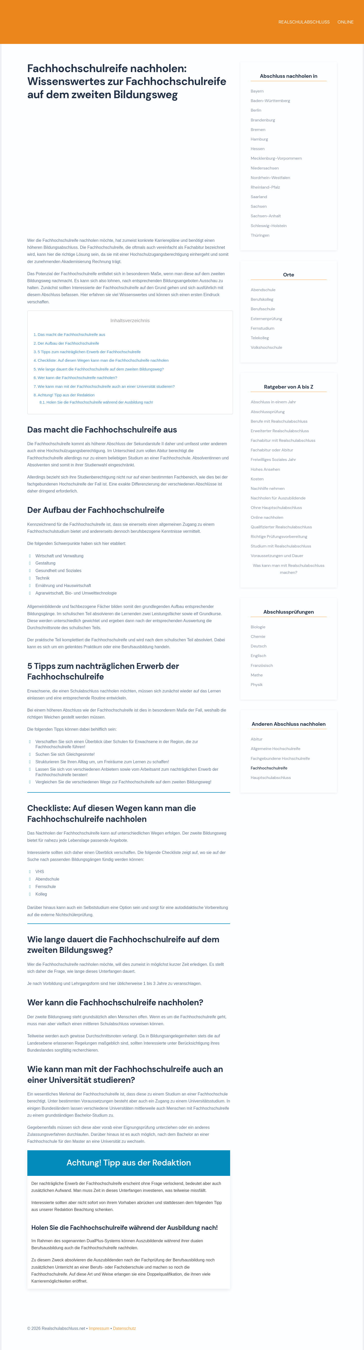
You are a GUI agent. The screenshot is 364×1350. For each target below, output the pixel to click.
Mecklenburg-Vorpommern (276, 158)
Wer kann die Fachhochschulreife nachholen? (77, 377)
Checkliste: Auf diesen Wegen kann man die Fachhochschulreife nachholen (103, 360)
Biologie (258, 627)
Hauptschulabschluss (271, 777)
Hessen (257, 148)
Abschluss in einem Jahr (273, 402)
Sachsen (259, 206)
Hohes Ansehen (265, 469)
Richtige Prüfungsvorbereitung (279, 536)
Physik (257, 684)
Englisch (258, 655)
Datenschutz (124, 1328)
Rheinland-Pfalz (265, 187)
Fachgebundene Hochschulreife (280, 758)
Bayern (257, 91)
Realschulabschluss (304, 22)
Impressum (99, 1328)
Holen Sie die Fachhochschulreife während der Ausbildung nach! (99, 402)
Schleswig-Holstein (269, 225)
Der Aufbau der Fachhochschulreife (68, 343)
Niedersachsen (265, 168)
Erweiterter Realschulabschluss (280, 431)
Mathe (257, 675)
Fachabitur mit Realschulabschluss (283, 440)
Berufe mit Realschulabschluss (279, 421)
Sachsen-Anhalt (266, 216)
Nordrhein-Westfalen (270, 177)
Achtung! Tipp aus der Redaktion (66, 395)
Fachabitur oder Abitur (272, 450)
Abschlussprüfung (268, 411)
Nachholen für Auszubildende (278, 498)
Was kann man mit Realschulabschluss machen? (289, 569)
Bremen (258, 129)
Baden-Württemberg (270, 100)
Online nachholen (267, 517)
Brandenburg (263, 120)
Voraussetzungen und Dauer (277, 555)
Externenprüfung (266, 318)
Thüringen (260, 235)
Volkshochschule (266, 347)
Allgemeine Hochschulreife (275, 748)
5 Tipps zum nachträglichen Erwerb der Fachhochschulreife (89, 352)
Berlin (256, 110)
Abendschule (263, 289)
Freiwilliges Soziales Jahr (273, 459)
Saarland (259, 196)
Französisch (262, 665)
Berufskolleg (262, 299)
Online (345, 22)
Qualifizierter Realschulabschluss (281, 527)
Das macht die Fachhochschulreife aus (71, 334)
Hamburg (259, 139)
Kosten (257, 479)
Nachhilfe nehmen (268, 488)
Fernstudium (262, 328)
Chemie (258, 636)
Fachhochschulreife (269, 768)
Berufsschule (263, 309)
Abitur (256, 739)
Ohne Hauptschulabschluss (276, 507)
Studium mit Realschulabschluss (281, 546)
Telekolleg (260, 338)
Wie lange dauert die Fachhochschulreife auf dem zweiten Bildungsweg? (101, 369)
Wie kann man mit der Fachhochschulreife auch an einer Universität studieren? (106, 386)
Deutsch (258, 646)
